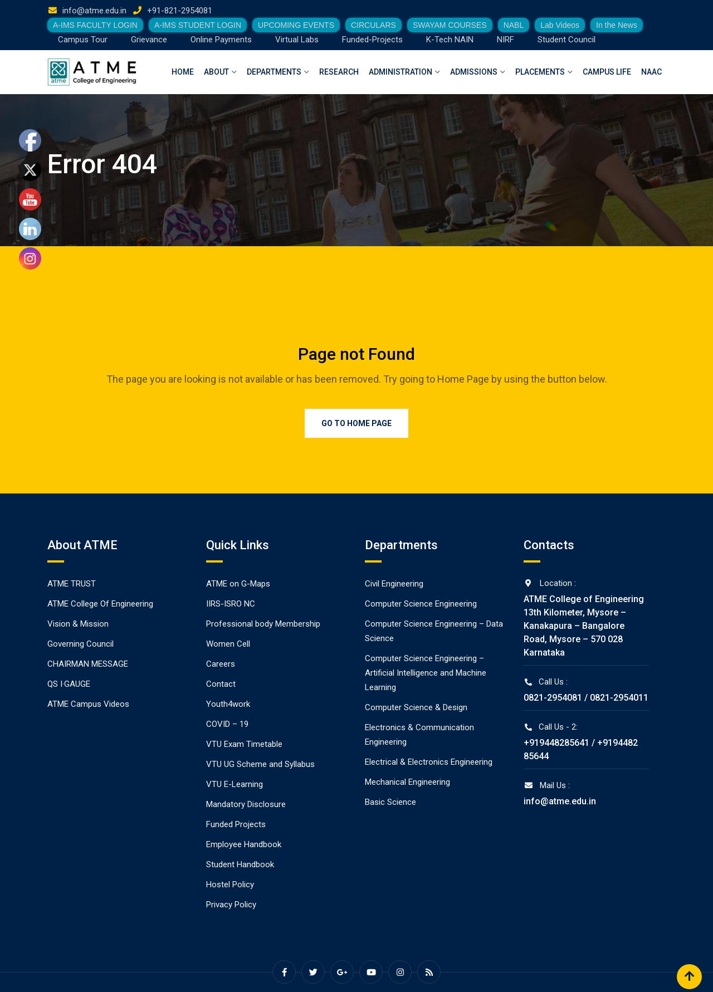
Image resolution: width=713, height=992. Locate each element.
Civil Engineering (394, 584)
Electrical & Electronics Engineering (428, 762)
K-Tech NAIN (449, 40)
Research (339, 71)
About (216, 71)
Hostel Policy (230, 884)
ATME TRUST (71, 584)
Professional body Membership (263, 624)
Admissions (473, 71)
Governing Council (80, 644)
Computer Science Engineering (421, 604)
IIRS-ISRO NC (230, 604)
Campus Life (607, 71)
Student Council (566, 40)
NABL (514, 25)
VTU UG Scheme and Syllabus (260, 764)
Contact (221, 684)
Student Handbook (240, 864)
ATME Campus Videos (88, 704)
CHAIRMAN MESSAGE (87, 664)
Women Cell (228, 644)
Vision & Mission (78, 624)
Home (183, 71)
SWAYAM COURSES (450, 25)
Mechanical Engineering (407, 782)
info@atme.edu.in (94, 11)
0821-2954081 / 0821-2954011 (586, 697)
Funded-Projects (372, 40)
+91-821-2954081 (179, 11)
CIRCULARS (373, 25)
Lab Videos (559, 25)
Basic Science (390, 802)
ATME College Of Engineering (100, 604)
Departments (274, 71)
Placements (540, 71)
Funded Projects (236, 824)
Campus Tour (83, 40)
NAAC (651, 71)
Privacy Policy (231, 905)
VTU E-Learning (234, 784)
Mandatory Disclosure (246, 804)
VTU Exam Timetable (244, 744)
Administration (400, 71)
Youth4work (228, 704)
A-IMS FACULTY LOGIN (95, 25)
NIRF (505, 40)
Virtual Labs (297, 40)
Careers (220, 664)
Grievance (149, 40)
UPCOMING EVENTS (296, 25)
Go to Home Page (356, 423)
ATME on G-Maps (238, 584)
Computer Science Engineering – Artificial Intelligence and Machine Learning (425, 672)
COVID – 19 (227, 724)
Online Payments (221, 40)
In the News (616, 25)
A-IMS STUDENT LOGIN (197, 25)
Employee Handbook (243, 844)
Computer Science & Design (416, 707)
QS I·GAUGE (68, 684)
